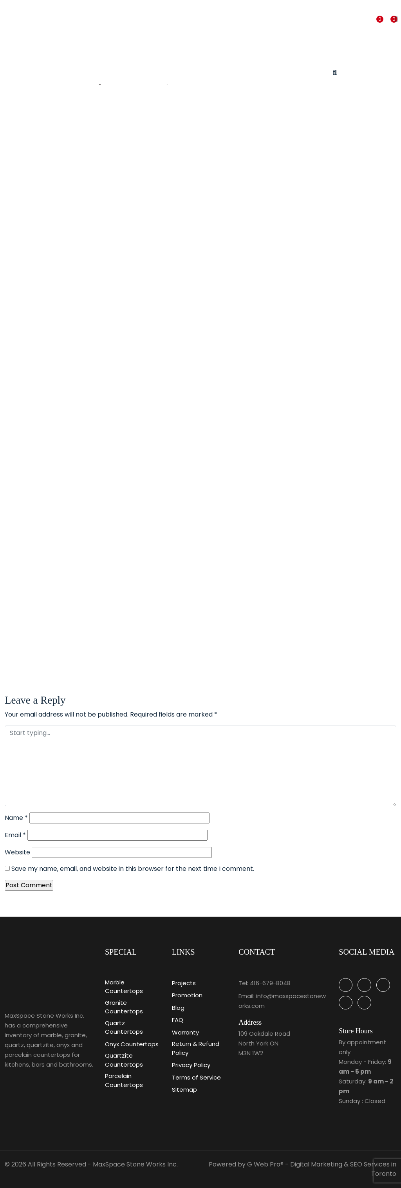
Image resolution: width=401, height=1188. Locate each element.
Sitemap (184, 1089)
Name (16, 817)
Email (15, 835)
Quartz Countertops (124, 1027)
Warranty (185, 1032)
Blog (178, 1008)
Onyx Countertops (132, 1044)
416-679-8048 (270, 983)
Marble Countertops (124, 986)
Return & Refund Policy (195, 1048)
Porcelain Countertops (124, 1080)
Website (17, 852)
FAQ (177, 1020)
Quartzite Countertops (124, 1060)
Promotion (187, 995)
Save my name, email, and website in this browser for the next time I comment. (132, 868)
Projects (184, 983)
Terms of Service (196, 1077)
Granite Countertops (124, 1007)
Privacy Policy (191, 1065)
